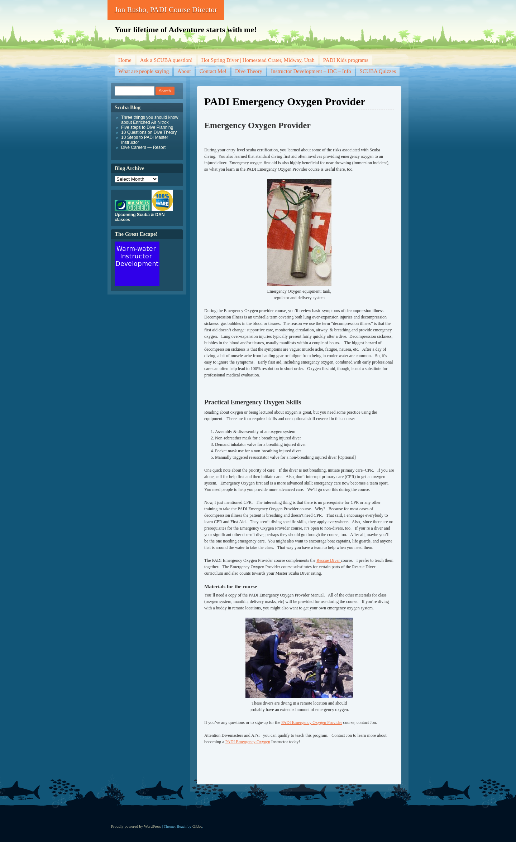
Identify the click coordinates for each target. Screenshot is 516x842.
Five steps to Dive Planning (147, 127)
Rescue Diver (328, 560)
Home (125, 60)
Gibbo (197, 826)
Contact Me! (213, 71)
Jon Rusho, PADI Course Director (166, 9)
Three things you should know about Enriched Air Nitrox (149, 120)
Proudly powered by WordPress (136, 826)
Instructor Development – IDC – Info (311, 71)
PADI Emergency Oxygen (247, 741)
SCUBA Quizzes (378, 71)
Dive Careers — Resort (143, 147)
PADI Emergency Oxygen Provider (311, 722)
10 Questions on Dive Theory (149, 132)
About (184, 71)
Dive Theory (248, 71)
